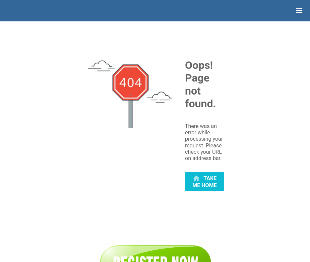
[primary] (204, 181)
